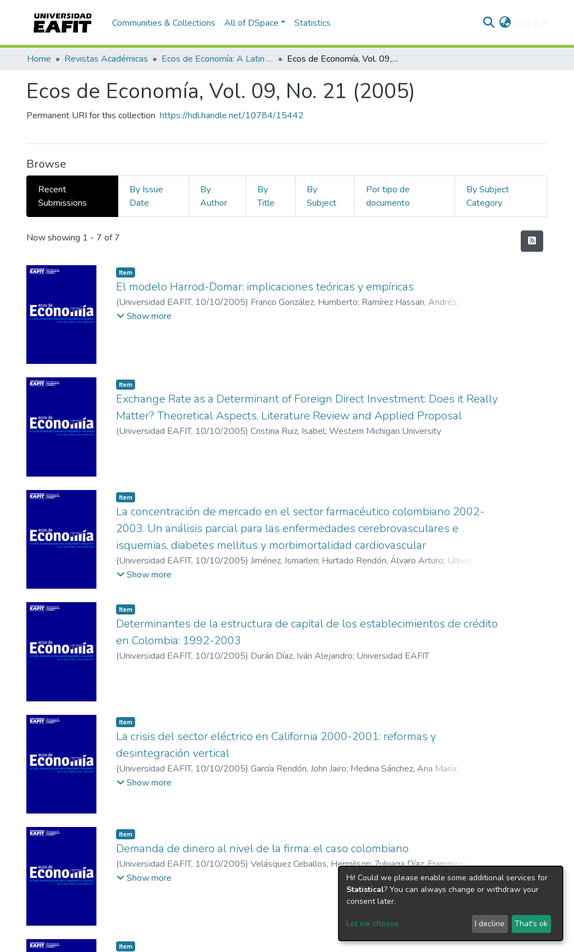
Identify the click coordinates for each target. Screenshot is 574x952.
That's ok (531, 923)
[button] (505, 23)
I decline (489, 923)
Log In (528, 23)
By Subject (321, 196)
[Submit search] (489, 23)
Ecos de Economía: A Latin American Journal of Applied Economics (217, 59)
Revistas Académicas (106, 59)
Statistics (312, 23)
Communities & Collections (163, 23)
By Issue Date (146, 196)
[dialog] (451, 903)
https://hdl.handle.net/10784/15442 (232, 115)
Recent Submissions (62, 196)
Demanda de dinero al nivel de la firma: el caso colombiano (262, 848)
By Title (266, 196)
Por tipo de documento (388, 196)
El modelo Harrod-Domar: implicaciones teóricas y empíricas (265, 286)
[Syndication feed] (532, 241)
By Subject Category (487, 196)
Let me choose (372, 923)
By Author (213, 196)
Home (39, 59)
